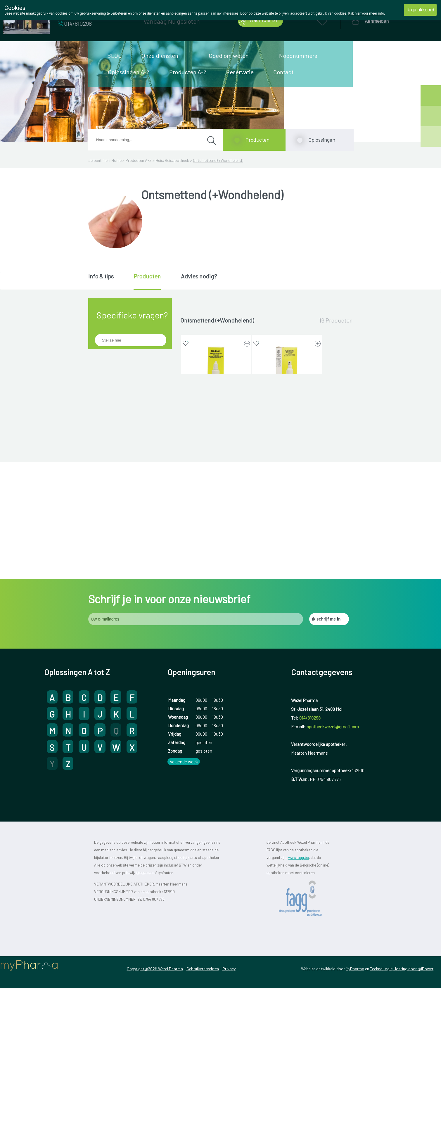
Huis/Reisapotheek (172, 160)
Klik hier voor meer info (366, 13)
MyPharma (355, 1101)
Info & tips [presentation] (101, 276)
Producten (257, 139)
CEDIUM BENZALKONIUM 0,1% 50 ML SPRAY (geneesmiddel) (287, 406)
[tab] (105, 280)
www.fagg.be (298, 989)
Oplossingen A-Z (129, 71)
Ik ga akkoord (420, 10)
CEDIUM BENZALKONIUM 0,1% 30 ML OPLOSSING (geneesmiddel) (216, 406)
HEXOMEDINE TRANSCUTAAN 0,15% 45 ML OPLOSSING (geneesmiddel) (287, 632)
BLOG (114, 55)
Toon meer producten (266, 684)
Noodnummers (298, 55)
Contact (283, 71)
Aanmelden (377, 21)
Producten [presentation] (147, 276)
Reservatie (240, 71)
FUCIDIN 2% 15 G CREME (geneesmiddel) (216, 518)
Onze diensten (159, 55)
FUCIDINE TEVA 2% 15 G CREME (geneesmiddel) (216, 629)
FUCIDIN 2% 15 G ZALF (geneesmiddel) (287, 518)
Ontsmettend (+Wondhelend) (218, 160)
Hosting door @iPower (413, 1101)
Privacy (229, 1101)
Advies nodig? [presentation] (199, 276)
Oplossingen (321, 139)
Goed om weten (229, 55)
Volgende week (184, 894)
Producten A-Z (188, 71)
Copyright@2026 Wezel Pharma (155, 1101)
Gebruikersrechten (202, 1101)
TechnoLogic (381, 1101)
